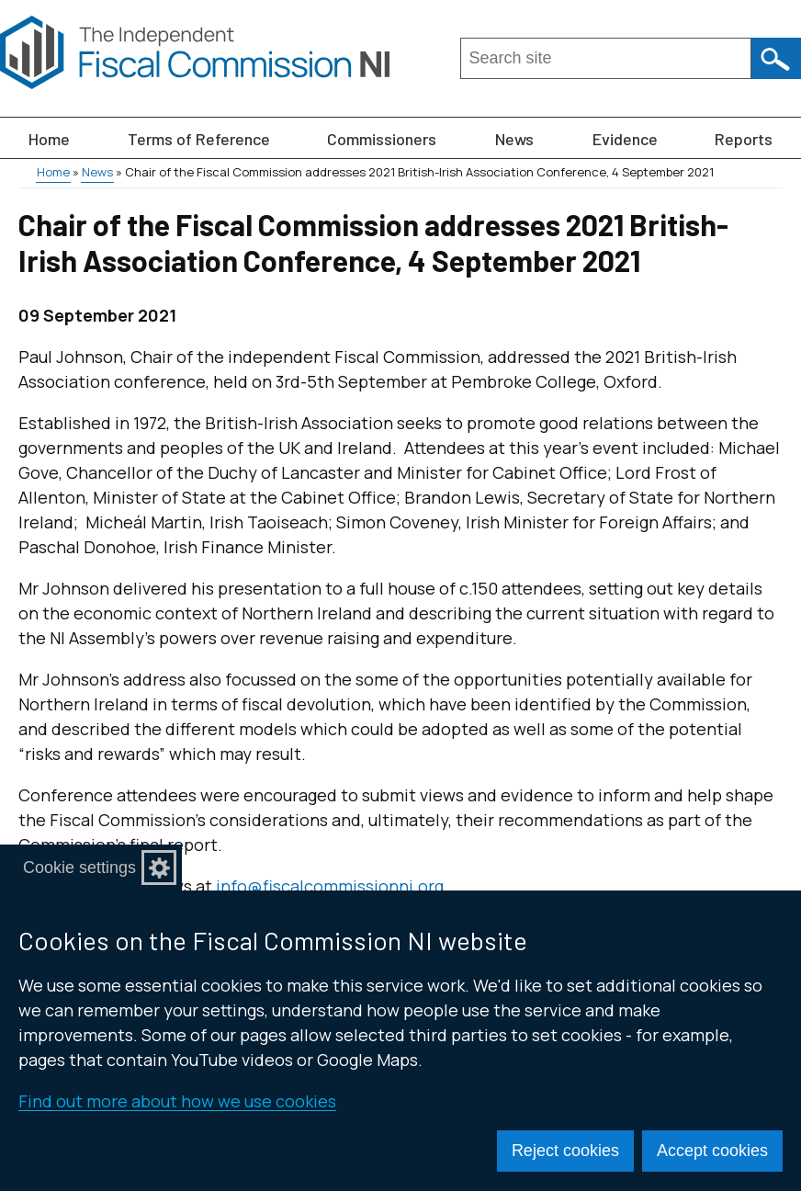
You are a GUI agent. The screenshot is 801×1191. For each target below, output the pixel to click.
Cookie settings (79, 867)
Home (49, 139)
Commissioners (381, 139)
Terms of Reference (199, 139)
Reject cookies (565, 1150)
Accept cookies (712, 1150)
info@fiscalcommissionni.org (330, 886)
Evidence (625, 139)
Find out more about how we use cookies (177, 1101)
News (514, 139)
